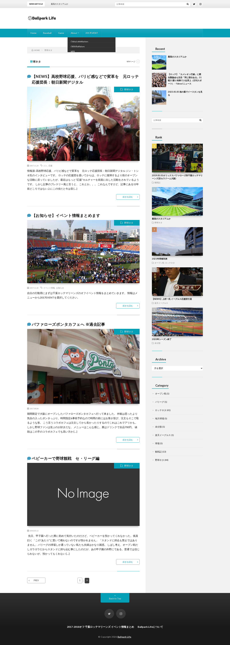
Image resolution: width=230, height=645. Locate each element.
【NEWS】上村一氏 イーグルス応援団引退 (172, 299)
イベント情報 (49, 288)
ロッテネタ (170, 263)
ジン (45, 165)
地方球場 (159, 418)
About (74, 33)
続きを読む (128, 197)
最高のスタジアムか (177, 56)
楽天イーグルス (161, 303)
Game (61, 33)
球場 (157, 443)
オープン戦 (159, 263)
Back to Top (115, 598)
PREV (36, 580)
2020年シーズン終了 (162, 339)
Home (33, 33)
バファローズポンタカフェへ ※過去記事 (68, 324)
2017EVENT (91, 33)
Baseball (47, 33)
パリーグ (159, 401)
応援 (50, 165)
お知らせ (60, 288)
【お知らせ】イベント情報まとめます (66, 215)
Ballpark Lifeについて (150, 626)
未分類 (157, 343)
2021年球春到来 (159, 258)
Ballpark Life (124, 636)
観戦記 (157, 182)
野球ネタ (128, 89)
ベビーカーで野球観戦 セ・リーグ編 (66, 458)
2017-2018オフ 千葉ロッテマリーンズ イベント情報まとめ (100, 626)
